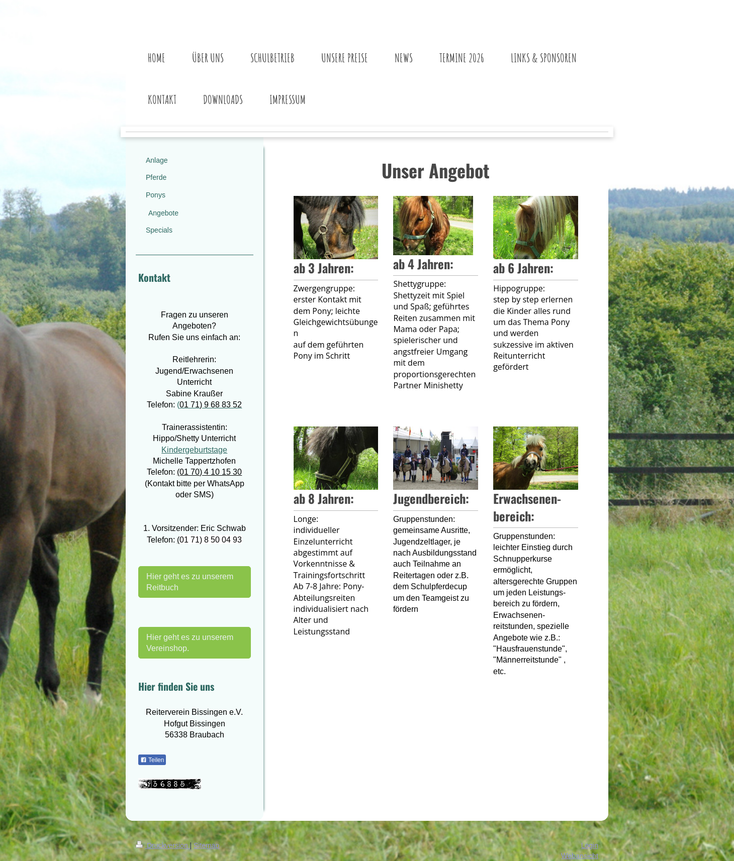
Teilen (152, 760)
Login (589, 845)
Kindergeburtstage (194, 449)
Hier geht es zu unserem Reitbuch (189, 582)
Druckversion (163, 845)
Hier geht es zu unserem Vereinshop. (189, 642)
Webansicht (579, 855)
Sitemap (206, 845)
